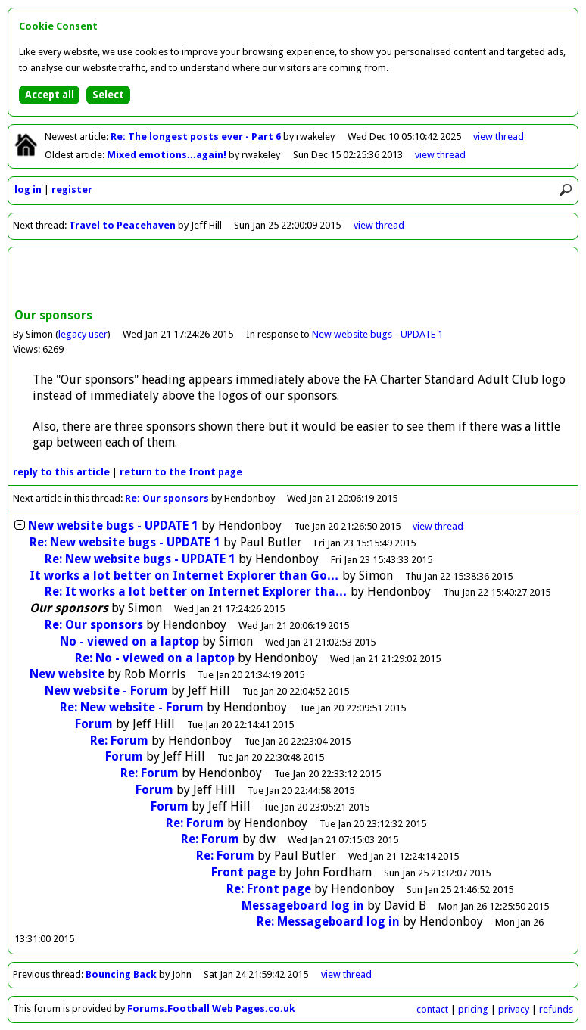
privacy (513, 1009)
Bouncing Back (121, 974)
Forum (94, 724)
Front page (243, 872)
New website (67, 674)
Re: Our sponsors (167, 498)
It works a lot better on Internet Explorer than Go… (184, 575)
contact (432, 1009)
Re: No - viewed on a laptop (155, 658)
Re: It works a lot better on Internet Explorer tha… (196, 591)
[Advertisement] (293, 279)
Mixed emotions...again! (168, 154)
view (498, 136)
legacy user (83, 334)
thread (438, 526)
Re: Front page (268, 889)
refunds (556, 1009)
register (71, 189)
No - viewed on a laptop (129, 641)
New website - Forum (106, 690)
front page (181, 472)
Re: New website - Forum (132, 707)
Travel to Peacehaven (122, 225)
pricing (473, 1009)
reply (61, 472)
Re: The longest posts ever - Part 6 (197, 136)
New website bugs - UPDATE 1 (377, 334)
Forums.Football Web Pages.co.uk (211, 1008)
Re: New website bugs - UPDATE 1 (125, 542)
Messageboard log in (303, 905)
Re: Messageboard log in (328, 921)
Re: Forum (119, 740)
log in (28, 189)
